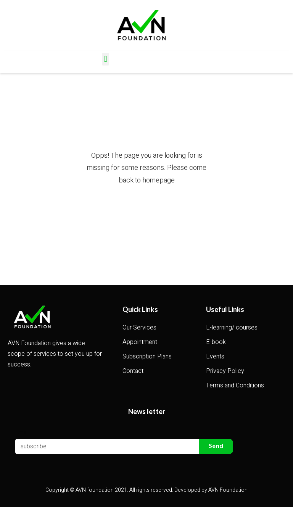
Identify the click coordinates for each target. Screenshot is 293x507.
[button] (105, 59)
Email (22, 431)
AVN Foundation (228, 490)
